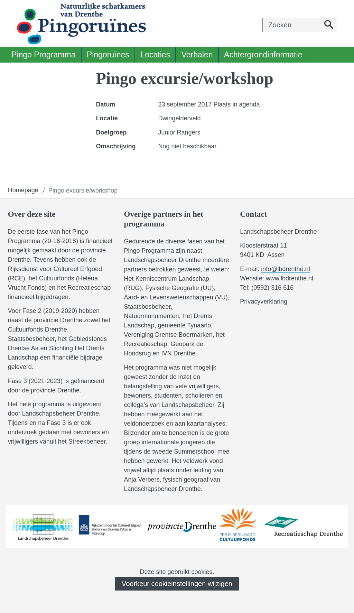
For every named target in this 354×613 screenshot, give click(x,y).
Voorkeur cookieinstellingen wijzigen (177, 583)
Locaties (155, 54)
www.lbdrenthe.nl (289, 278)
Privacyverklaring (263, 301)
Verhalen (197, 54)
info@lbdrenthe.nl (285, 269)
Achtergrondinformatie (263, 54)
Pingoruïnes (108, 54)
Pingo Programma (43, 54)
